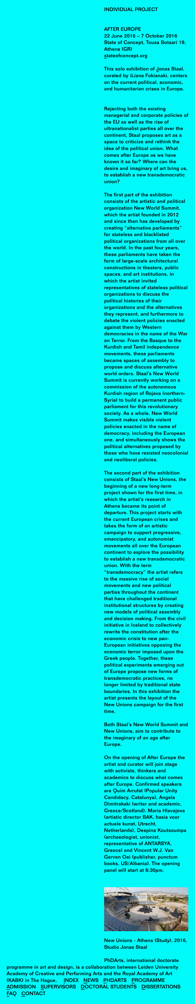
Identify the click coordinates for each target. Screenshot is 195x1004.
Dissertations (161, 987)
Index (71, 980)
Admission (21, 987)
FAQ (12, 994)
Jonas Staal (169, 69)
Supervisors (58, 987)
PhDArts (115, 980)
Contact (33, 994)
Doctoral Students (109, 987)
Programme (148, 980)
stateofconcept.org (126, 56)
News (90, 980)
